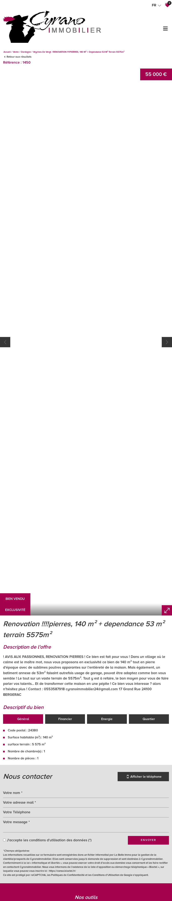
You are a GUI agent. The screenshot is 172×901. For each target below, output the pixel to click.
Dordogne (26, 52)
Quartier (149, 864)
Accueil (7, 52)
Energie (106, 864)
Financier (65, 864)
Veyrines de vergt (42, 52)
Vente (16, 52)
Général (23, 864)
